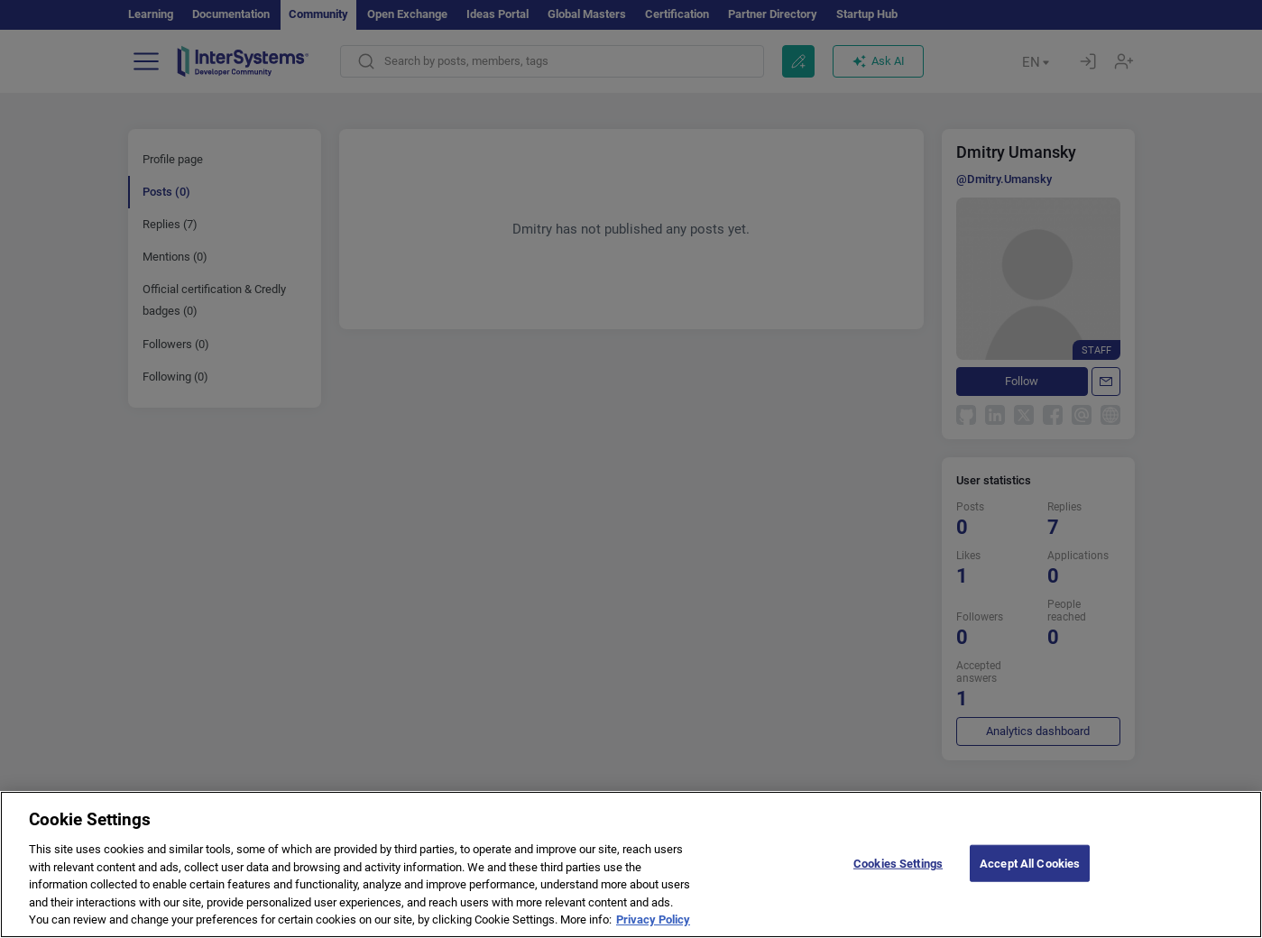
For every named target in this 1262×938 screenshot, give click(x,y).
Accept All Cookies (1030, 872)
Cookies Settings (898, 872)
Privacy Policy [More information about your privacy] (653, 929)
